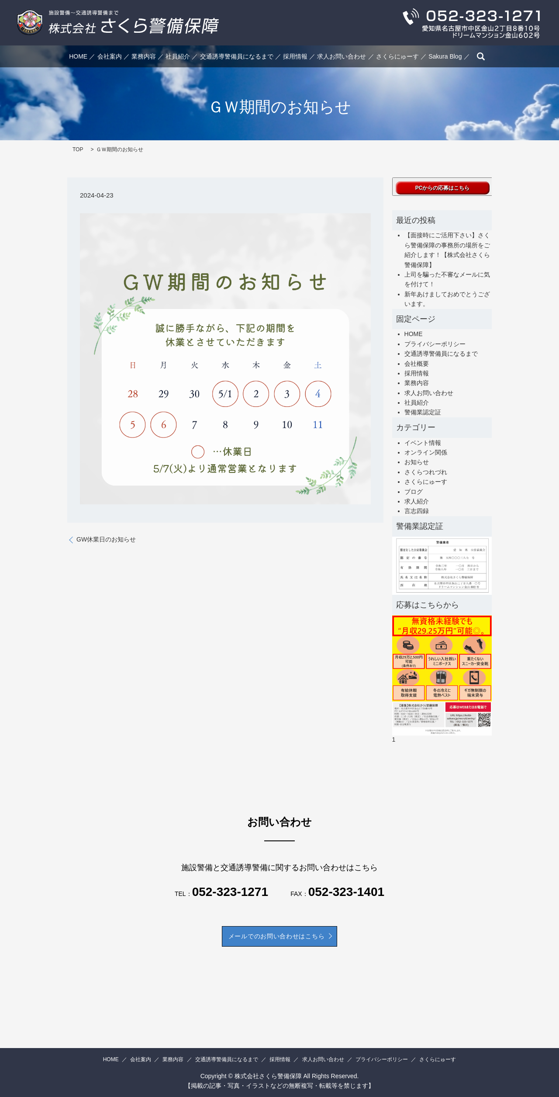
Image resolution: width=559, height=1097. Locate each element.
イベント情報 (422, 442)
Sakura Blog (445, 56)
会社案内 (109, 56)
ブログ (413, 491)
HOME (78, 56)
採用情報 (295, 56)
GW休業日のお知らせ (106, 539)
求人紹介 (416, 501)
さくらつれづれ (425, 472)
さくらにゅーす (397, 56)
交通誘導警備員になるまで (236, 56)
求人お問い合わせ (341, 56)
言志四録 (416, 510)
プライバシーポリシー (435, 343)
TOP (77, 149)
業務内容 (143, 56)
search (481, 56)
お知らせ (416, 461)
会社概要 (416, 363)
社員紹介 (178, 56)
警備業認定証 (422, 412)
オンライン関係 (425, 452)
